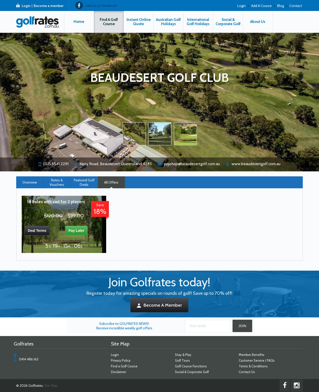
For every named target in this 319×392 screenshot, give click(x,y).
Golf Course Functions (191, 366)
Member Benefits (251, 355)
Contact (295, 5)
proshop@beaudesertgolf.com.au (192, 163)
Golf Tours (182, 360)
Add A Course (261, 5)
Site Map (51, 386)
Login (26, 5)
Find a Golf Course (124, 366)
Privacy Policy (121, 360)
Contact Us (247, 372)
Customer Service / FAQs (257, 360)
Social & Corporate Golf (192, 372)
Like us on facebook (101, 5)
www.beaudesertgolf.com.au (256, 163)
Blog (280, 5)
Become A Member (159, 305)
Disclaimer (118, 372)
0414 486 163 (28, 359)
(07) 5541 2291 (56, 163)
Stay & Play (183, 355)
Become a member (49, 5)
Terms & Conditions (253, 366)
